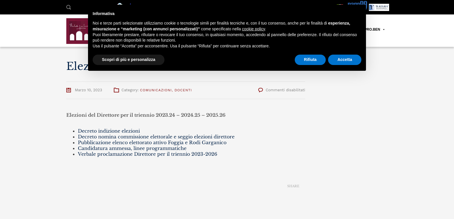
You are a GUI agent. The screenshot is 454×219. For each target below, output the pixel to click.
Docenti (183, 90)
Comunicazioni (156, 90)
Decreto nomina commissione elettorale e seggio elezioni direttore (156, 137)
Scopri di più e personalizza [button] (128, 59)
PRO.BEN (374, 29)
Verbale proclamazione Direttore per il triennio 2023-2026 (147, 154)
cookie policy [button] (253, 29)
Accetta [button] (344, 59)
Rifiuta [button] (310, 59)
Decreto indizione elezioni (109, 131)
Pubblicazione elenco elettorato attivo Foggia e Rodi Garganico (152, 142)
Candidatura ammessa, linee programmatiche (132, 148)
